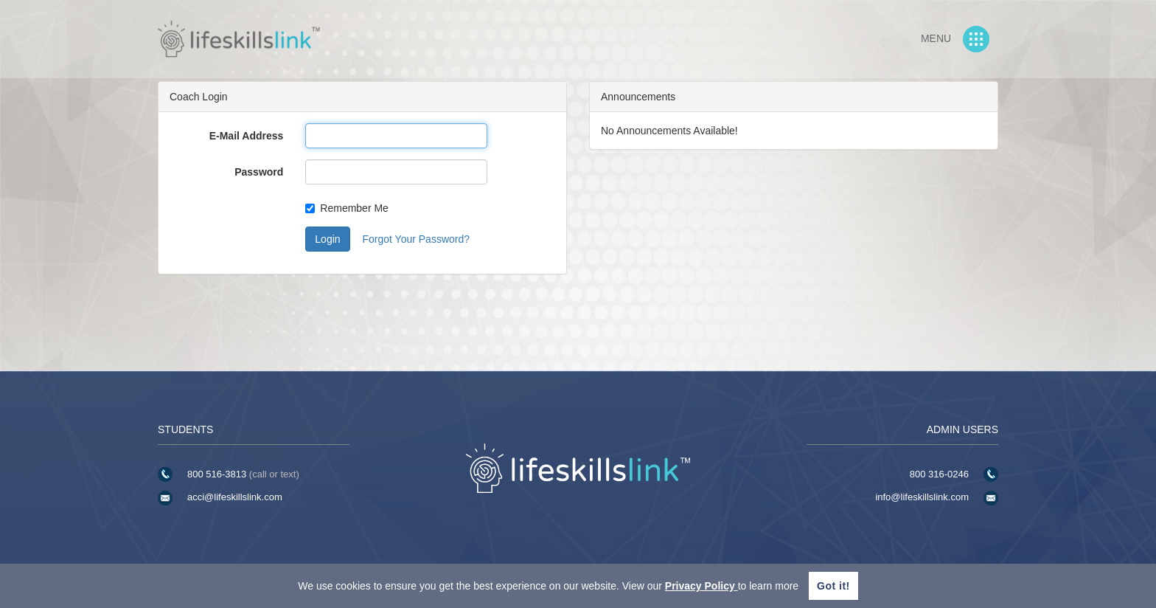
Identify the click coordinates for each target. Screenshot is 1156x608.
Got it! (833, 586)
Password (258, 172)
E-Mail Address (246, 136)
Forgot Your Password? (416, 239)
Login (327, 239)
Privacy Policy (701, 586)
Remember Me (347, 208)
